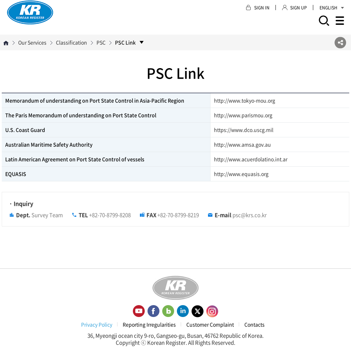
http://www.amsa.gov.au (242, 144)
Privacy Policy (96, 324)
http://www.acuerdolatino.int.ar (250, 159)
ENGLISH (332, 8)
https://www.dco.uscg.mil (243, 129)
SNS (340, 42)
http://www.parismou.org (243, 114)
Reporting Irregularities (149, 324)
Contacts (254, 324)
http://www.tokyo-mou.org (244, 100)
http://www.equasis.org (241, 173)
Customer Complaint (210, 324)
